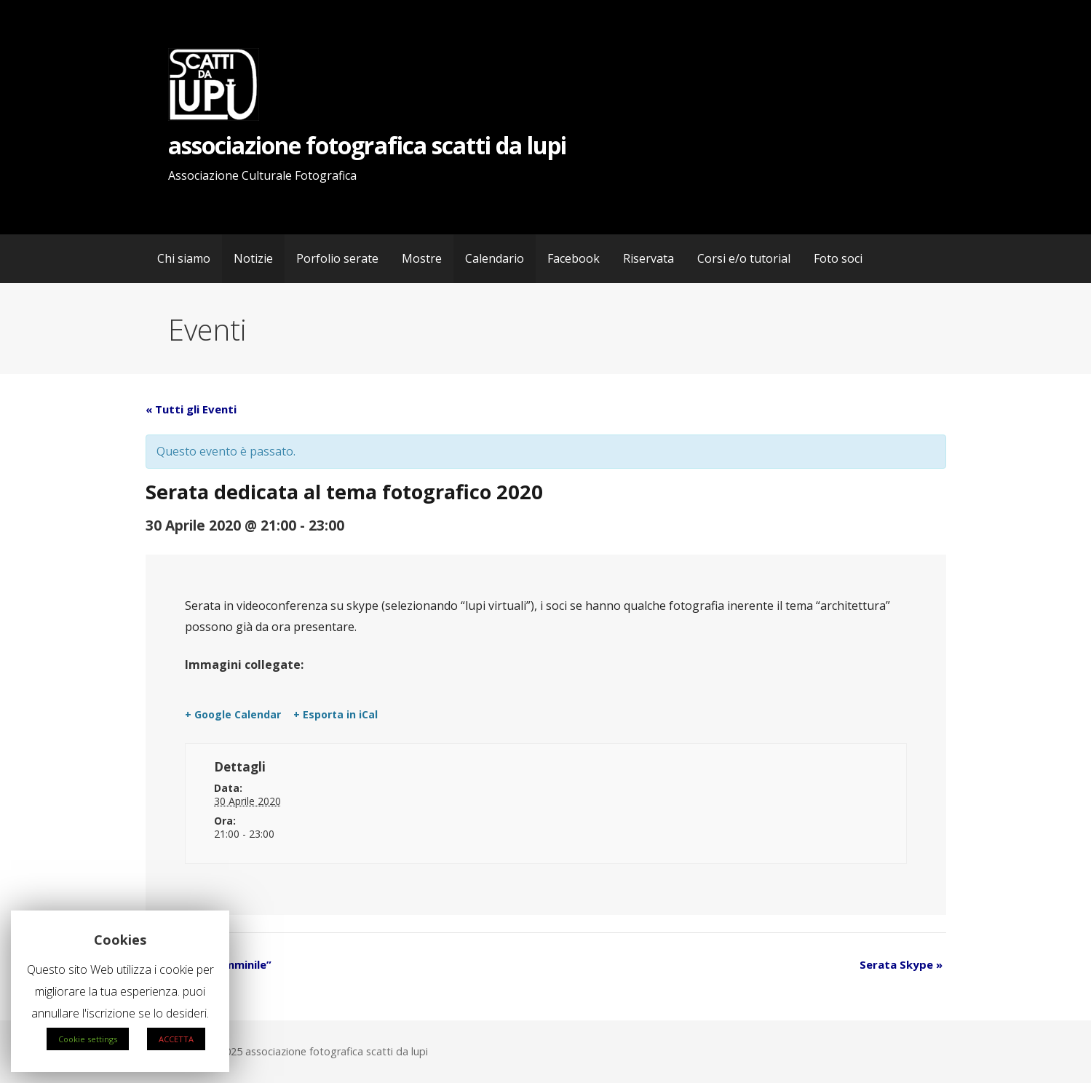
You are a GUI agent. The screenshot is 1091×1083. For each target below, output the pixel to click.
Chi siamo (183, 258)
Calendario (494, 258)
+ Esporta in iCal (335, 714)
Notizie (253, 258)
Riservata (648, 258)
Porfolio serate (337, 258)
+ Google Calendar (233, 714)
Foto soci (838, 258)
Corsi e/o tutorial (743, 258)
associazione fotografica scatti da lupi (367, 145)
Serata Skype (901, 964)
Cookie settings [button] (87, 1039)
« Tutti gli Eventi (191, 409)
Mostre (422, 258)
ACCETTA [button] (176, 1039)
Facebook (573, 258)
